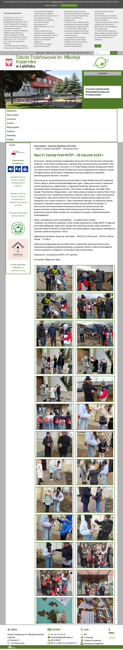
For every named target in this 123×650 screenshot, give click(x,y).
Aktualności (12, 111)
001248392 (54, 640)
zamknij (97, 46)
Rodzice (10, 123)
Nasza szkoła (12, 115)
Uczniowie (11, 119)
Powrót (12, 145)
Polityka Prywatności (91, 640)
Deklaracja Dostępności (92, 643)
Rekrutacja (11, 135)
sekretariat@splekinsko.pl (60, 637)
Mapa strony (51, 52)
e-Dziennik (102, 73)
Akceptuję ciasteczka (69, 5)
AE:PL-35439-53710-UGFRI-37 (62, 643)
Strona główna (41, 52)
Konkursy (11, 131)
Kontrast (69, 52)
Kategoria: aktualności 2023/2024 (62, 146)
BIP (84, 634)
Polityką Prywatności (58, 2)
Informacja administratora (81, 52)
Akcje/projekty (13, 127)
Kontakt (10, 139)
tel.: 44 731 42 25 (56, 634)
